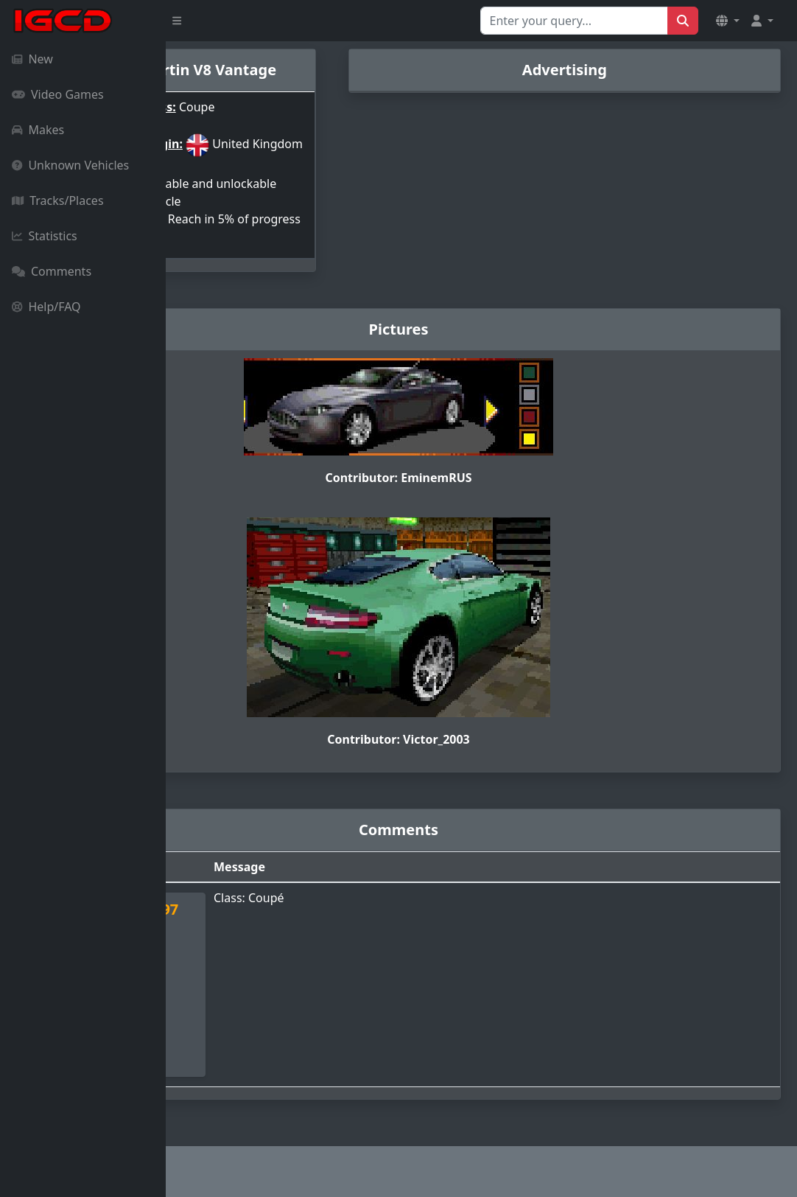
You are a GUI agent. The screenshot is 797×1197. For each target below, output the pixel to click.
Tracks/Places (58, 200)
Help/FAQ (46, 307)
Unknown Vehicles (70, 165)
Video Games (58, 94)
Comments (51, 271)
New (32, 59)
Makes (38, 130)
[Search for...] (574, 21)
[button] (727, 20)
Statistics (44, 236)
